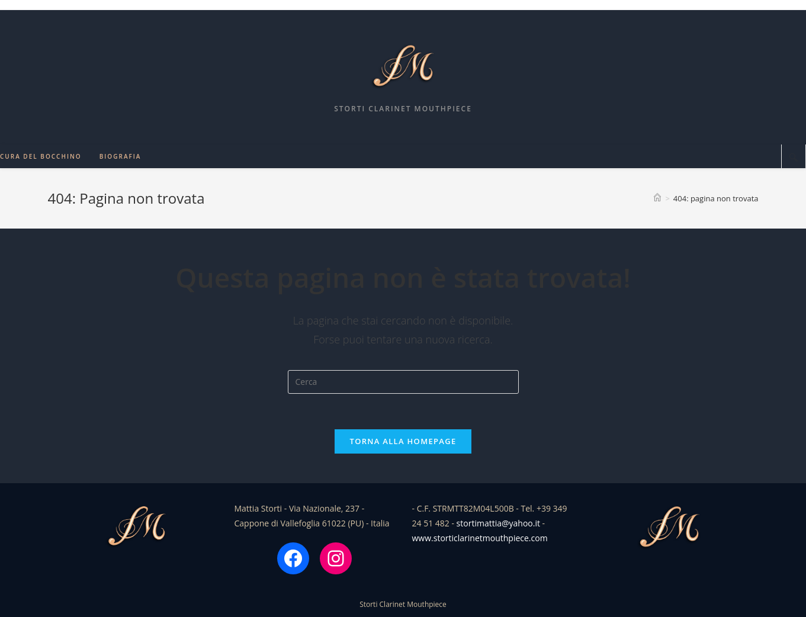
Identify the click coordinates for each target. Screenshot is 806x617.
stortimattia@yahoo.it (498, 523)
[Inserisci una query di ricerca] (403, 382)
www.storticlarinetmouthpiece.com (480, 538)
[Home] (657, 198)
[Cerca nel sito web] (793, 156)
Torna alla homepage (403, 441)
